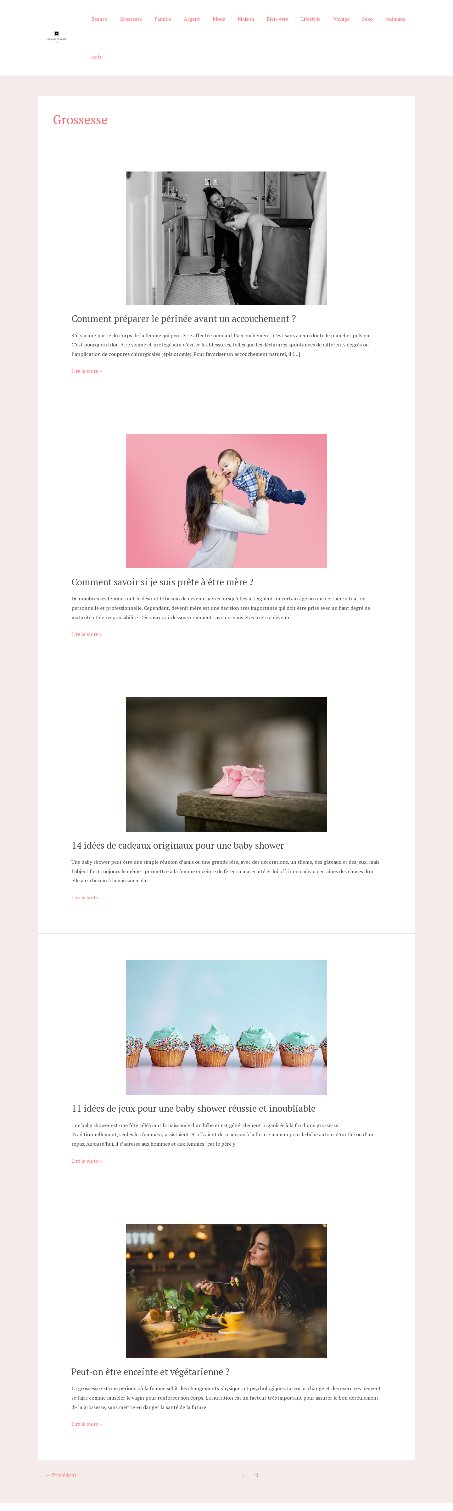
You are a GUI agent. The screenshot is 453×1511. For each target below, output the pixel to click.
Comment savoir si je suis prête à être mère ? (165, 554)
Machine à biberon (264, 1485)
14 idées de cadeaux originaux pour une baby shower (181, 817)
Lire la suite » (86, 343)
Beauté (107, 23)
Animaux (379, 23)
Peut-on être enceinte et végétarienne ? (154, 1344)
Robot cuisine (299, 1485)
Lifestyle (301, 23)
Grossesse (137, 23)
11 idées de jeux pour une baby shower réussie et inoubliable (197, 1080)
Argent (193, 23)
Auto (404, 23)
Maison (242, 23)
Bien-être (271, 23)
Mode (217, 23)
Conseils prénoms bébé (220, 1485)
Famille (166, 23)
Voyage (330, 23)
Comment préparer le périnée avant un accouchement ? (187, 290)
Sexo (353, 23)
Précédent (61, 1447)
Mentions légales (332, 1485)
